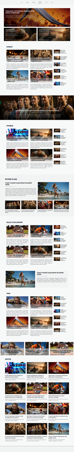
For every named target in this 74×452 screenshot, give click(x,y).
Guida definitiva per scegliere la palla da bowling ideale (64, 84)
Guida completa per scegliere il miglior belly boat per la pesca (45, 31)
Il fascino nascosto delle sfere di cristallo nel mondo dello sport (64, 78)
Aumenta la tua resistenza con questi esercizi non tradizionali (11, 32)
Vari (46, 2)
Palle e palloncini (40, 2)
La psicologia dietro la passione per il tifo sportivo (64, 156)
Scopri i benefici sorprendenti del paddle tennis (63, 137)
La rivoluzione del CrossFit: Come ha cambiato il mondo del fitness (37, 110)
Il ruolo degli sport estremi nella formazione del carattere (16, 306)
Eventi (27, 2)
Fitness (33, 2)
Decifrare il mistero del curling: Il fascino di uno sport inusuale (16, 60)
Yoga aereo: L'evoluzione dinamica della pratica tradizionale (20, 12)
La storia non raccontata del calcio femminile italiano (40, 60)
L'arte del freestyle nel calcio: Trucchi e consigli (64, 71)
